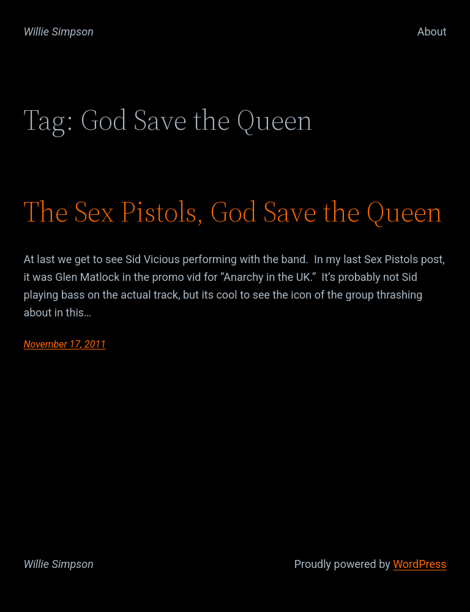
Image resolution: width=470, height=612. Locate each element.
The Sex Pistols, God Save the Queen (232, 211)
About (432, 31)
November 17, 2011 (64, 344)
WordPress (419, 564)
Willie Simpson (58, 31)
